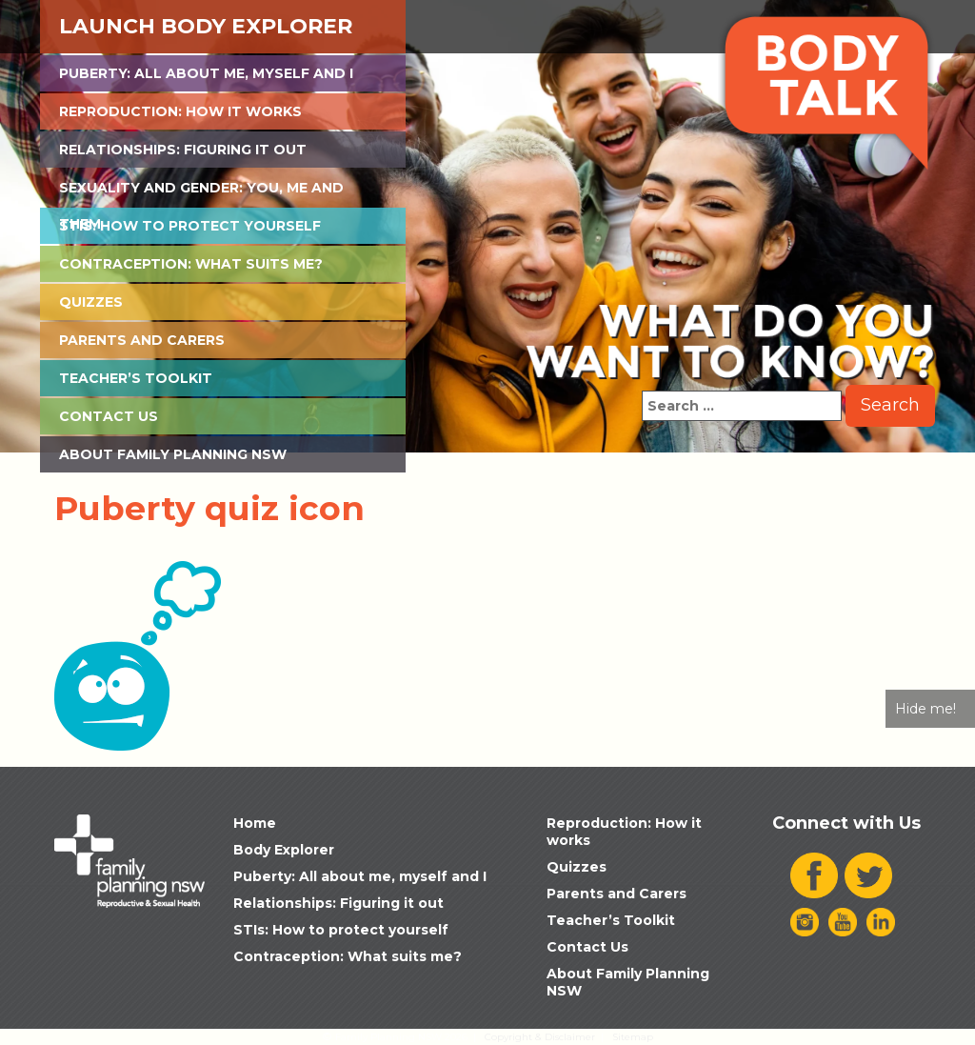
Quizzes (91, 302)
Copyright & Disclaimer (540, 1037)
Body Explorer (283, 849)
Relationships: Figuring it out (183, 149)
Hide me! (925, 708)
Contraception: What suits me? (191, 263)
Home (254, 823)
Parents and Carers (142, 340)
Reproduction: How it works (180, 111)
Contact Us (108, 416)
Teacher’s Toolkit (135, 378)
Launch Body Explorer (205, 26)
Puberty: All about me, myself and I (206, 73)
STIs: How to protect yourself (190, 225)
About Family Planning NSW (173, 454)
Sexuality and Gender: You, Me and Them (201, 192)
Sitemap (632, 1037)
